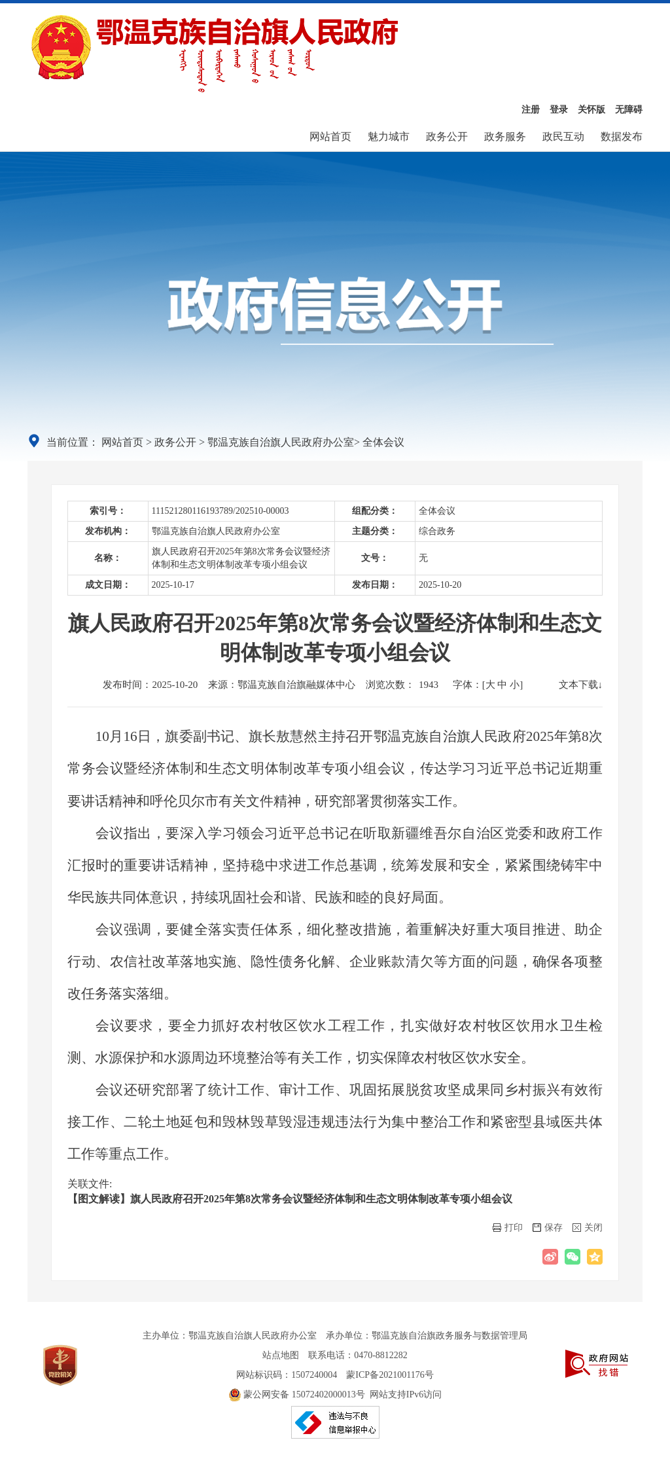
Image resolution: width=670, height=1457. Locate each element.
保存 (548, 1227)
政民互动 (563, 136)
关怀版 (591, 110)
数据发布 (622, 136)
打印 (508, 1227)
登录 (559, 110)
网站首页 (330, 136)
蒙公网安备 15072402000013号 (296, 1394)
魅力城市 (389, 136)
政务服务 (505, 136)
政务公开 (447, 136)
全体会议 (383, 442)
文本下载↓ (581, 684)
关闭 (588, 1227)
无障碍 (629, 110)
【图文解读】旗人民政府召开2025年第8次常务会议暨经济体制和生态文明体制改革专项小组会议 (289, 1198)
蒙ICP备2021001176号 (389, 1375)
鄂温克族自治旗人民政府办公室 (280, 442)
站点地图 (280, 1355)
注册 (530, 110)
